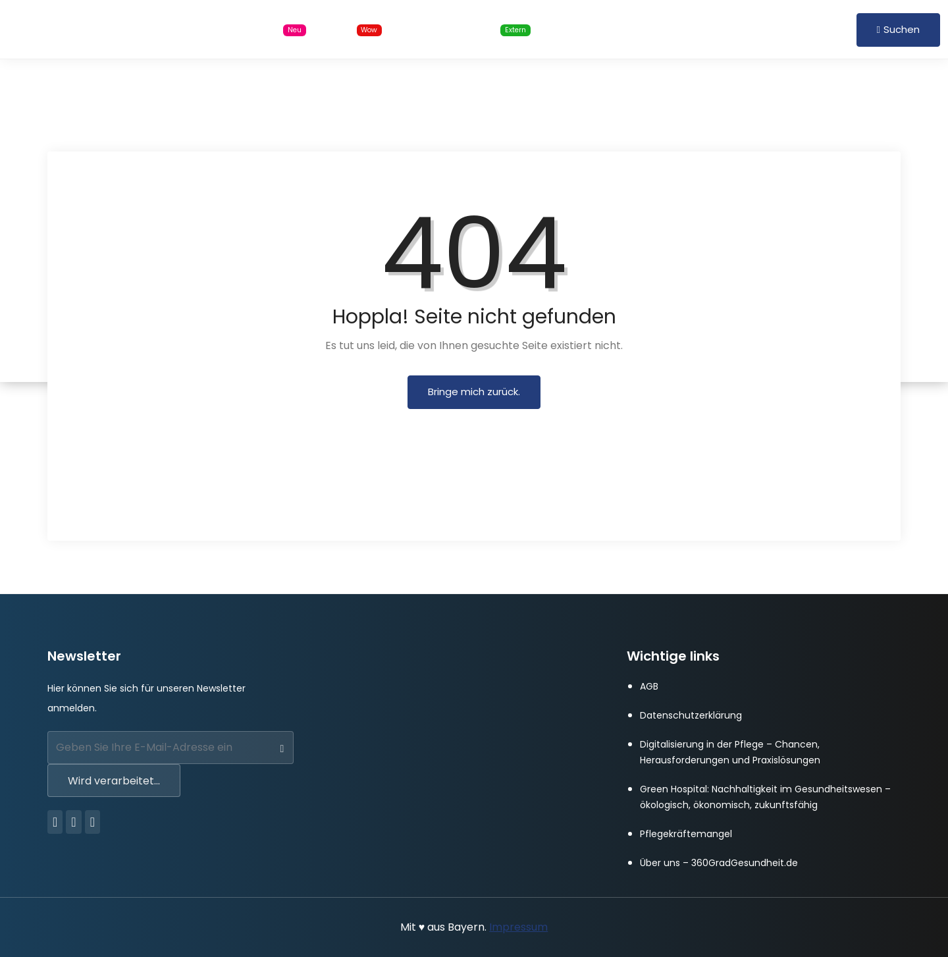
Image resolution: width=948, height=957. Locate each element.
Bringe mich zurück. (474, 391)
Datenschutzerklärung (691, 715)
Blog (357, 29)
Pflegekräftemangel (686, 833)
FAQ (677, 29)
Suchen (898, 29)
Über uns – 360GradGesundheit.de (719, 862)
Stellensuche (262, 29)
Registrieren (815, 29)
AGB (649, 686)
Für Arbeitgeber (603, 29)
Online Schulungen (473, 29)
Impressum (518, 927)
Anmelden (749, 29)
